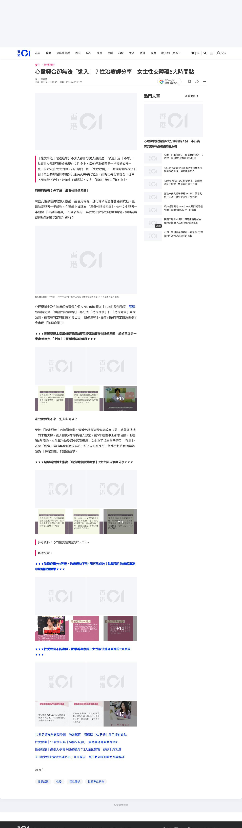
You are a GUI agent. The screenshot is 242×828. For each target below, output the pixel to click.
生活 (131, 53)
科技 (121, 53)
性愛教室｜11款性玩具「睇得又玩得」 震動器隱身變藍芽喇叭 (77, 743)
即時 (78, 53)
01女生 (40, 772)
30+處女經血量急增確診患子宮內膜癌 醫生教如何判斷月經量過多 (80, 759)
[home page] (23, 53)
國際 (99, 53)
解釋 (132, 307)
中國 (110, 53)
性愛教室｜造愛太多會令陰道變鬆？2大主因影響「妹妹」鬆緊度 (78, 751)
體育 (142, 53)
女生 (37, 65)
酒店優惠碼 (63, 53)
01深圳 (165, 53)
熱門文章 (152, 96)
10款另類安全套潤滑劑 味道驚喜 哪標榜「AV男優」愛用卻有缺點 (81, 735)
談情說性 (49, 65)
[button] (189, 81)
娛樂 (48, 53)
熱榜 (88, 53)
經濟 (153, 53)
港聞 (37, 53)
